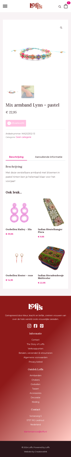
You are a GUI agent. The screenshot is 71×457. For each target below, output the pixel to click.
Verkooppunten (35, 348)
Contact (35, 340)
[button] (61, 27)
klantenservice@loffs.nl (35, 431)
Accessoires (35, 393)
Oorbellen (35, 384)
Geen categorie (23, 137)
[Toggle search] (60, 6)
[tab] (16, 157)
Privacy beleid (35, 362)
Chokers (36, 380)
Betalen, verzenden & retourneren (35, 353)
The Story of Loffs (35, 344)
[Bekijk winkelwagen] (65, 6)
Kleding (35, 402)
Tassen (35, 388)
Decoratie (35, 397)
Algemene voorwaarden (36, 357)
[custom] (29, 326)
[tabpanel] (35, 174)
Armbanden (35, 375)
